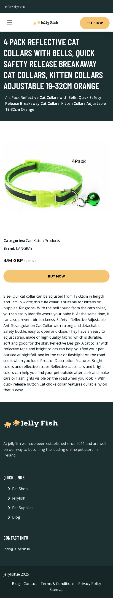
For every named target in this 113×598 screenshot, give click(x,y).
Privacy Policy (89, 583)
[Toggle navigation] (9, 22)
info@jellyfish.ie (15, 7)
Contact (30, 583)
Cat (29, 240)
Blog (16, 517)
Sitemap (57, 589)
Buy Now (56, 276)
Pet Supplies (22, 507)
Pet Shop (94, 23)
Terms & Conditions (57, 583)
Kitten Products (46, 240)
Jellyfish (18, 498)
